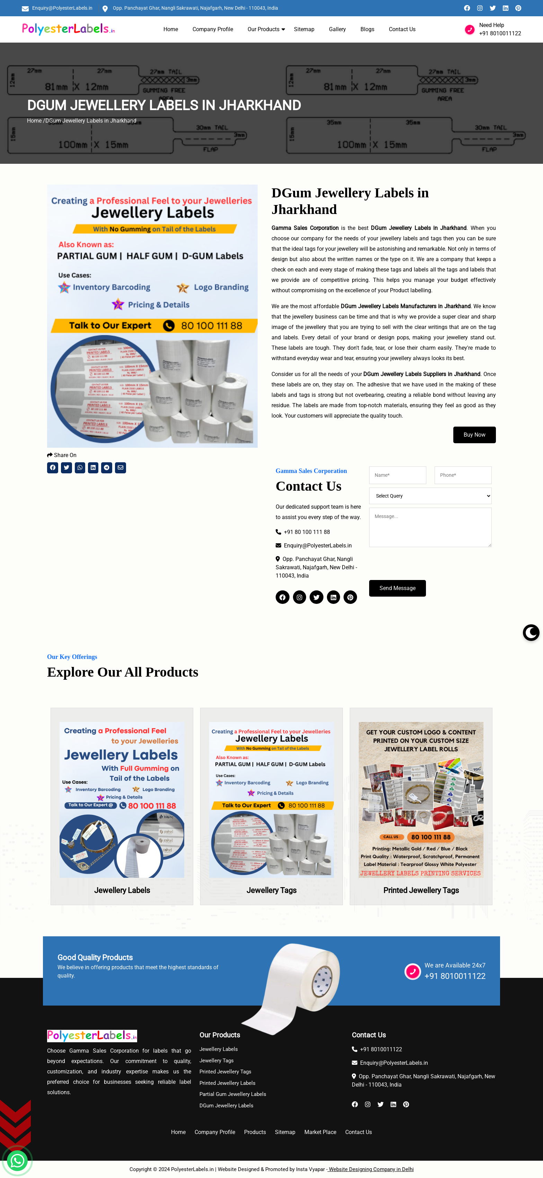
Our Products (263, 29)
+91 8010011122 (500, 33)
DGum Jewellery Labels (226, 1106)
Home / (36, 120)
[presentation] (421, 566)
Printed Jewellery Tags (421, 890)
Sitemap (304, 29)
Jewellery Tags (271, 890)
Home (170, 29)
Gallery (337, 29)
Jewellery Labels (122, 890)
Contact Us (402, 29)
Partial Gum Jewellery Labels (232, 1094)
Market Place (320, 1132)
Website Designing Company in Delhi (371, 1169)
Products (255, 1132)
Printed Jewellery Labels (227, 1083)
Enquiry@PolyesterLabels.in (62, 8)
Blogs (367, 29)
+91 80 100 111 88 (303, 532)
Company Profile (213, 29)
